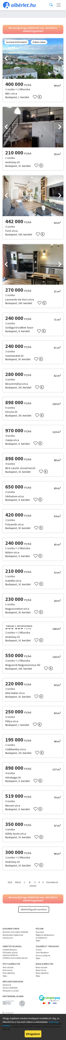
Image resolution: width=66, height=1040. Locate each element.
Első (10, 882)
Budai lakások (41, 967)
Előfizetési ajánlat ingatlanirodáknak (10, 953)
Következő (52, 882)
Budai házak (41, 970)
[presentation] (6, 58)
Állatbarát (7, 985)
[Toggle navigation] (58, 5)
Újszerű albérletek (10, 988)
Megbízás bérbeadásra (45, 935)
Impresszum (8, 938)
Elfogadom (33, 1034)
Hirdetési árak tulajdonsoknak (15, 958)
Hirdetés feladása (10, 949)
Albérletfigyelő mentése (34, 909)
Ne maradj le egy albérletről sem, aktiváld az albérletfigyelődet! (33, 29)
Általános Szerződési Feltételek (15, 932)
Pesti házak (7, 970)
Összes (39, 949)
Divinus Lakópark (43, 955)
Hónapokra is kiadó (10, 991)
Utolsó (33, 885)
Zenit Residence (42, 952)
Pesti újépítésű (9, 973)
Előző (18, 882)
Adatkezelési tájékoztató (13, 935)
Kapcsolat (40, 932)
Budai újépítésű (42, 973)
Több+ (38, 940)
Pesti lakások (8, 967)
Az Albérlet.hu (41, 938)
